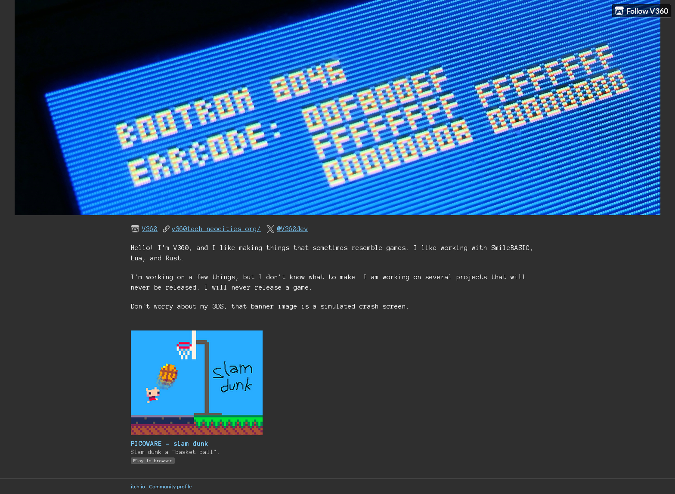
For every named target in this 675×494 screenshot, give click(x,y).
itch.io (138, 486)
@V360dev (292, 228)
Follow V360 (641, 11)
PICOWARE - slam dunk (169, 443)
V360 (150, 228)
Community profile (170, 486)
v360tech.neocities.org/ (216, 228)
